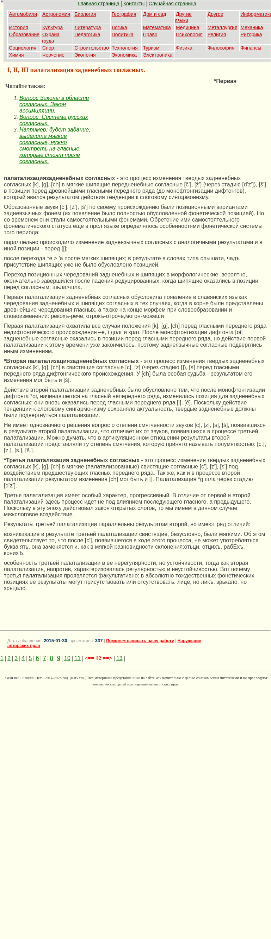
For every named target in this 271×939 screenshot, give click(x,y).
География (124, 14)
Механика (252, 27)
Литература (87, 27)
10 (67, 658)
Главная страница (98, 3)
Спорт (49, 48)
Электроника (158, 55)
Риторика (251, 34)
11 (77, 658)
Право (150, 34)
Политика (123, 34)
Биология (85, 14)
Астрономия (56, 14)
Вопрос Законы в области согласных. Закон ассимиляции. (54, 104)
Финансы (251, 48)
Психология (189, 34)
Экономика (124, 55)
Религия (217, 34)
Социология (22, 48)
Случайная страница (173, 3)
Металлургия (223, 27)
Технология (125, 48)
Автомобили (23, 14)
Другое (215, 14)
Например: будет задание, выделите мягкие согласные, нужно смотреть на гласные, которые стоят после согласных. (55, 145)
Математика (157, 27)
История (18, 27)
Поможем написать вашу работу (140, 640)
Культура (52, 27)
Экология (85, 55)
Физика (184, 48)
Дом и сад (154, 14)
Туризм (151, 48)
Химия (16, 55)
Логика (119, 27)
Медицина (187, 27)
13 (119, 658)
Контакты (133, 3)
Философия (221, 48)
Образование (24, 34)
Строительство (91, 48)
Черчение (53, 55)
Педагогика (87, 34)
